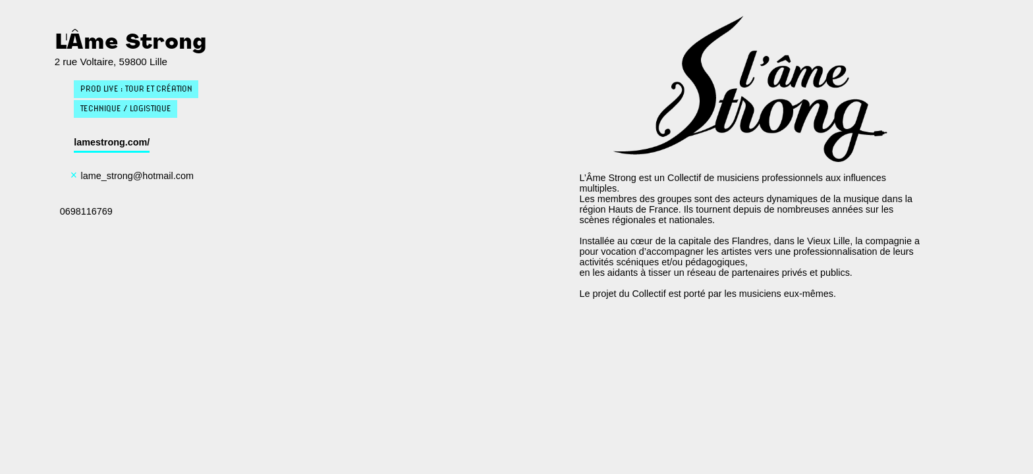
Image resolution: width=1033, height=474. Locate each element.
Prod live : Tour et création (136, 88)
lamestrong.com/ (112, 142)
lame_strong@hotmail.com (137, 176)
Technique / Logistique (125, 108)
